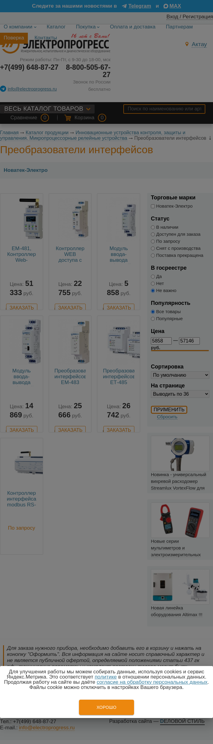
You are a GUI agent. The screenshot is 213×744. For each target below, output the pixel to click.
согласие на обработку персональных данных (152, 682)
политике (106, 677)
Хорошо (106, 707)
